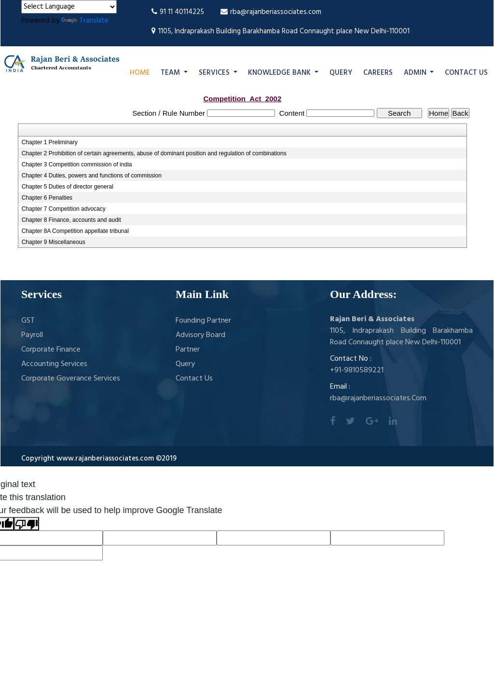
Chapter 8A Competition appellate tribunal (75, 231)
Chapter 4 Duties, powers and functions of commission (92, 175)
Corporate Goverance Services (70, 378)
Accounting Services (54, 364)
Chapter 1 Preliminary (50, 142)
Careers (378, 73)
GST (28, 320)
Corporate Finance (51, 349)
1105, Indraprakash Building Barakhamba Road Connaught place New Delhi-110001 (280, 31)
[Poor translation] (26, 523)
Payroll (32, 335)
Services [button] (215, 73)
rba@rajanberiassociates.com (270, 12)
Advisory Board (200, 335)
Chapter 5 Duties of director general (67, 186)
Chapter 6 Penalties (47, 197)
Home (140, 73)
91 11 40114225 (177, 12)
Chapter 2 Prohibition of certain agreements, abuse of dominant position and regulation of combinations (154, 153)
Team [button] (171, 73)
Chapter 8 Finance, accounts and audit (71, 220)
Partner (188, 349)
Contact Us (466, 73)
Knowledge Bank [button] (280, 73)
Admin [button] (416, 73)
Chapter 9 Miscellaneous (53, 242)
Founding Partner (203, 320)
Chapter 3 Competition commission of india (77, 164)
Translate (85, 21)
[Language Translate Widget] (69, 7)
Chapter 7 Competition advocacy (64, 208)
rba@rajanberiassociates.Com (378, 398)
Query (340, 73)
